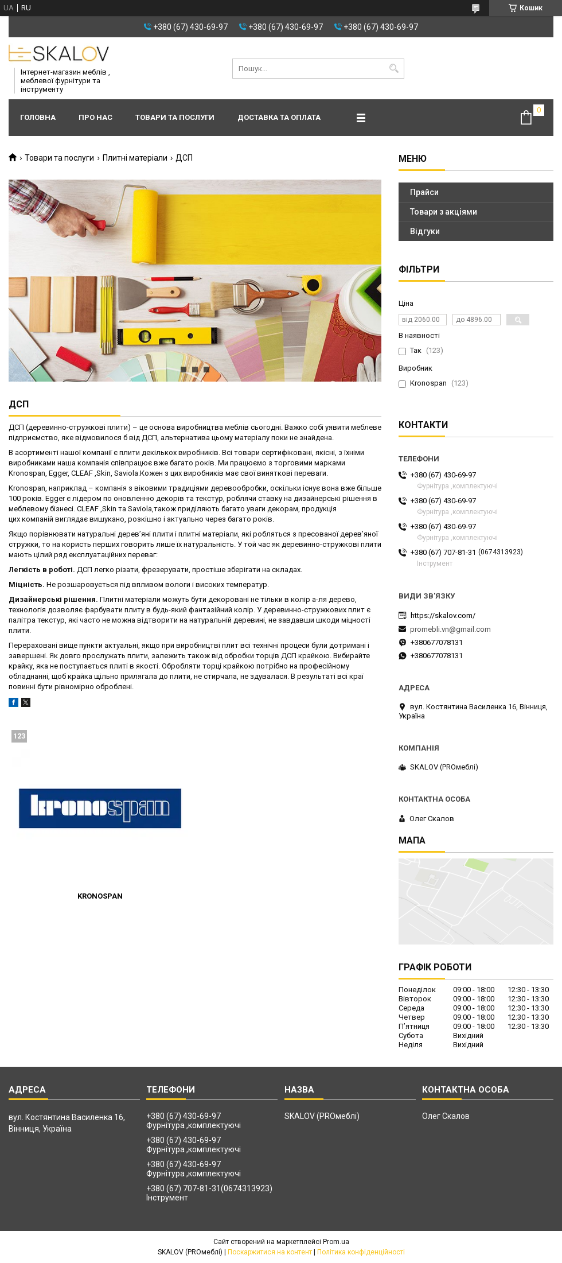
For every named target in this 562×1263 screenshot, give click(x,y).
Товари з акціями (443, 211)
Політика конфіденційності (361, 1252)
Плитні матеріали (135, 157)
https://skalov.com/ (443, 615)
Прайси (424, 192)
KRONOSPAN (100, 896)
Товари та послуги (174, 117)
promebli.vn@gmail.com (450, 629)
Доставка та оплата (279, 117)
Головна (38, 117)
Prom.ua (336, 1242)
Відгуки (425, 231)
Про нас (95, 117)
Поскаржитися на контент (270, 1252)
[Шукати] (394, 69)
